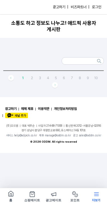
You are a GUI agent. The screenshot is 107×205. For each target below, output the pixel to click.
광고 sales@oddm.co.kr (87, 135)
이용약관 (43, 109)
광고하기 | (60, 7)
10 (96, 78)
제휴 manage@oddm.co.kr (55, 135)
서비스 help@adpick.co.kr (21, 135)
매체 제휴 (27, 109)
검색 (99, 61)
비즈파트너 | (80, 7)
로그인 (96, 7)
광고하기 (11, 109)
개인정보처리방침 (65, 109)
